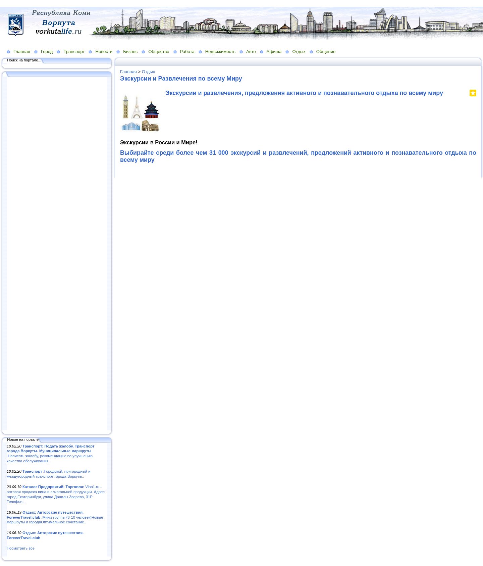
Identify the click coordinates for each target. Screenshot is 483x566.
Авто (251, 51)
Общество (158, 51)
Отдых (298, 51)
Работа (187, 51)
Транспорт (74, 51)
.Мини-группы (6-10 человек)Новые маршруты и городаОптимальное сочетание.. (55, 517)
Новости (103, 51)
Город (47, 51)
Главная (21, 51)
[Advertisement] (57, 254)
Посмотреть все (21, 548)
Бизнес (130, 51)
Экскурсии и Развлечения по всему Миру (181, 78)
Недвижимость (220, 51)
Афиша (274, 51)
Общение (326, 51)
